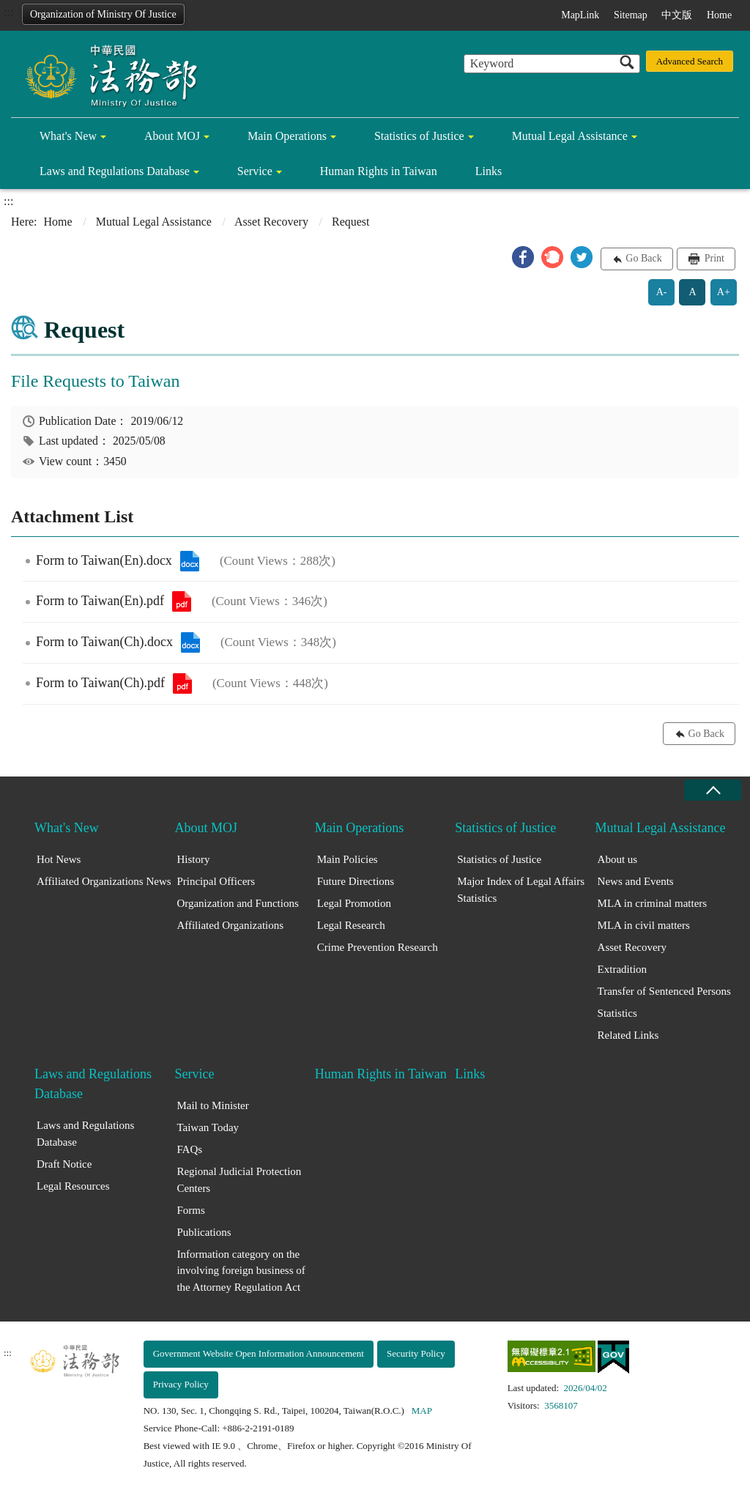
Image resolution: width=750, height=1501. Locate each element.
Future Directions (355, 881)
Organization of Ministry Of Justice (103, 14)
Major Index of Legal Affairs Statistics (520, 889)
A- (661, 291)
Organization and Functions (237, 903)
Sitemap (630, 15)
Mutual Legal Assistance (570, 136)
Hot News (59, 859)
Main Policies (347, 859)
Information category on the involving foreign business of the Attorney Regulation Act (241, 1270)
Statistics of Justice (419, 136)
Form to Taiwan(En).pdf (181, 601)
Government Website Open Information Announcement (258, 1353)
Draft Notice (64, 1164)
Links (488, 171)
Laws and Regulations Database (115, 171)
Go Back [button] (643, 258)
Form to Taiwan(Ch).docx (190, 642)
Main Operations (287, 136)
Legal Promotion (354, 903)
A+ (723, 291)
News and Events (636, 881)
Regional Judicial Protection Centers (239, 1179)
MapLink (580, 15)
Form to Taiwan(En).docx (189, 561)
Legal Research (351, 925)
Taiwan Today (208, 1127)
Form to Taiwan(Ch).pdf (182, 683)
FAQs (189, 1149)
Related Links (628, 1035)
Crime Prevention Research (377, 947)
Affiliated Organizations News (104, 881)
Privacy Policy (181, 1384)
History (193, 859)
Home (719, 15)
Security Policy (416, 1353)
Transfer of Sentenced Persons (664, 991)
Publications (204, 1232)
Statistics (617, 1013)
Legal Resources (73, 1186)
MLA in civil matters (644, 925)
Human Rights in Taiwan (378, 171)
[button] (523, 257)
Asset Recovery (271, 221)
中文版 (676, 15)
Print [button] (713, 258)
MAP (422, 1410)
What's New (68, 136)
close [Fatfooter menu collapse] (712, 790)
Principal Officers (216, 881)
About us (618, 859)
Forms (190, 1210)
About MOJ (172, 136)
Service (254, 171)
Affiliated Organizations (230, 925)
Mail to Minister (212, 1105)
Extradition (622, 969)
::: (8, 12)
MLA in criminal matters (653, 903)
